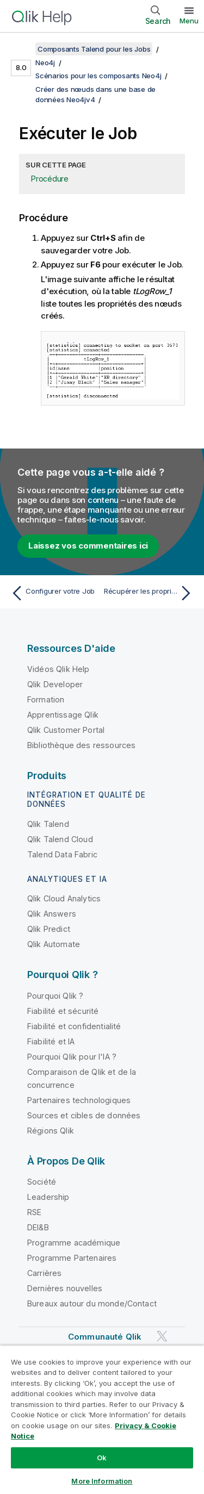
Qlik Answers (51, 913)
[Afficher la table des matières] (22, 49)
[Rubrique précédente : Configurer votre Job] (54, 593)
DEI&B (38, 1227)
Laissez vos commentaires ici (88, 545)
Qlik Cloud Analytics (64, 898)
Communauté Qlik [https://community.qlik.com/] (104, 1336)
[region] (102, 1419)
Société (41, 1181)
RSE (34, 1212)
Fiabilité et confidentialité (74, 1026)
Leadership (48, 1197)
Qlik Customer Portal (65, 729)
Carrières (44, 1273)
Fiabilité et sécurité (62, 1011)
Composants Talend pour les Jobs (94, 49)
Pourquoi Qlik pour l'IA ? (71, 1056)
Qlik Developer (55, 684)
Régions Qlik (50, 1130)
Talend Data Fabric (62, 854)
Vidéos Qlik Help (58, 669)
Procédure (50, 178)
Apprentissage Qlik (62, 714)
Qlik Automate (53, 944)
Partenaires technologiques (79, 1100)
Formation (45, 699)
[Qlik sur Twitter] (162, 1336)
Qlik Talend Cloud (60, 839)
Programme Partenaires (71, 1257)
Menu (189, 20)
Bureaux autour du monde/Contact (92, 1303)
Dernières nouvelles (64, 1288)
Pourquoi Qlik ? (55, 995)
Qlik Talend (48, 824)
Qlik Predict (48, 928)
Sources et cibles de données (83, 1115)
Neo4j (45, 62)
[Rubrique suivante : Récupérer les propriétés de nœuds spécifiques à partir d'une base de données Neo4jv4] (150, 593)
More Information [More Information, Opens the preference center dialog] (101, 1481)
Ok (102, 1457)
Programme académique (73, 1242)
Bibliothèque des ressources (81, 745)
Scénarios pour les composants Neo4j (98, 75)
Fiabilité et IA (51, 1041)
